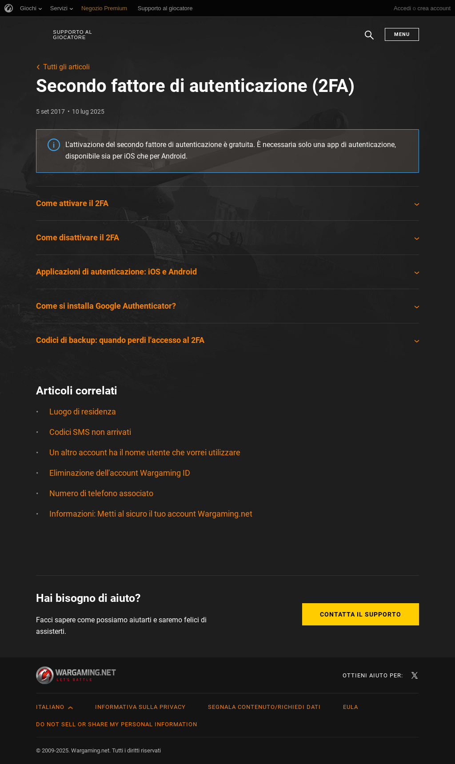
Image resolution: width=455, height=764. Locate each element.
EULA (350, 707)
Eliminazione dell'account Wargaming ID (119, 473)
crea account (434, 8)
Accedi (402, 8)
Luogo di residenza (82, 411)
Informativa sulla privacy (140, 707)
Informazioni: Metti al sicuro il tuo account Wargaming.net (150, 513)
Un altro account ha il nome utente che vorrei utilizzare (144, 452)
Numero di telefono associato (101, 493)
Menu (402, 34)
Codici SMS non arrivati (90, 432)
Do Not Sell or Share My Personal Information (116, 724)
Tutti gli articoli (66, 67)
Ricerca (369, 39)
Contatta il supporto (360, 614)
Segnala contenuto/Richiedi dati (264, 707)
